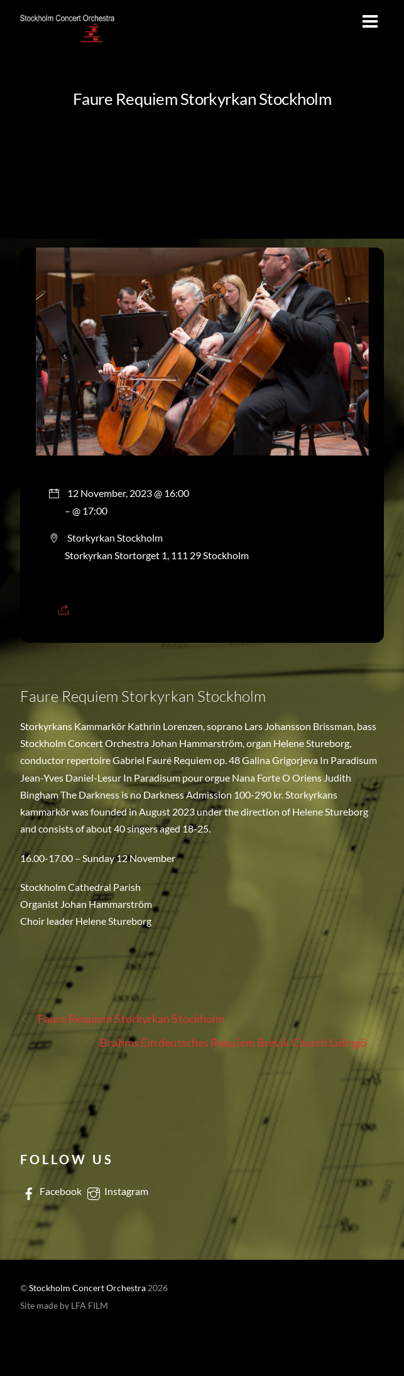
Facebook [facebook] (51, 1191)
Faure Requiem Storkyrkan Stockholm (202, 98)
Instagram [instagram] (116, 1191)
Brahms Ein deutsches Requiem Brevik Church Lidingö (242, 1042)
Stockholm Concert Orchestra (87, 1288)
